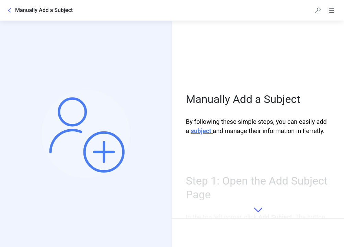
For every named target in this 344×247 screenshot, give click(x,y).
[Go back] (9, 10)
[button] (318, 10)
